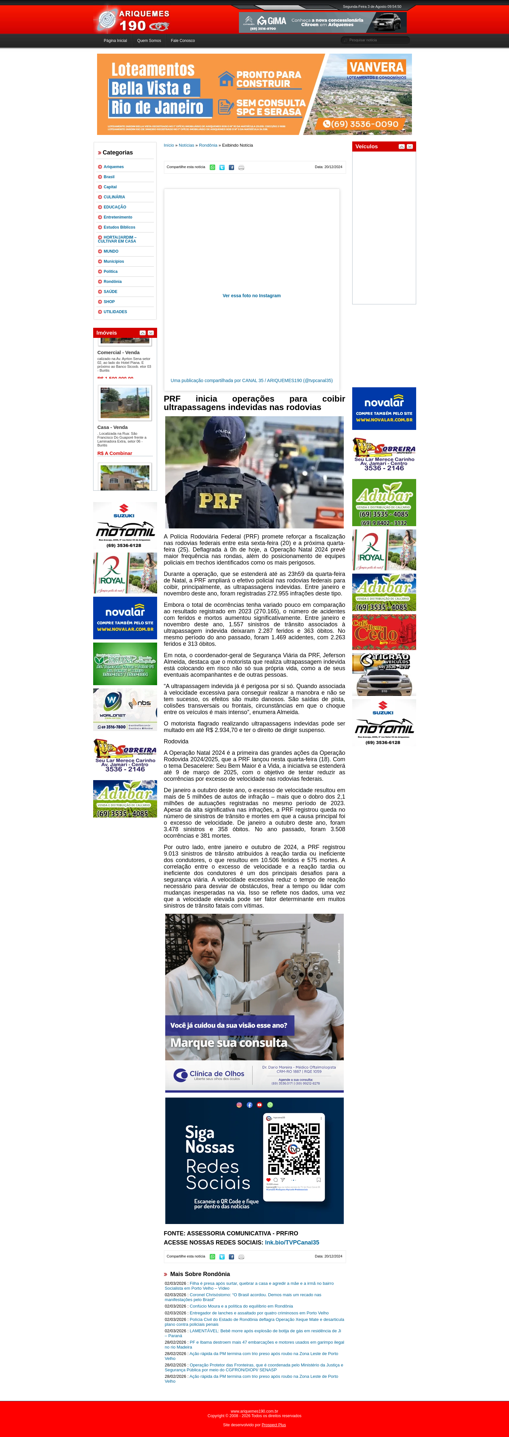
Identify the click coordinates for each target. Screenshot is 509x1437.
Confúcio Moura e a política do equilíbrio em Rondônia (241, 1306)
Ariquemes (114, 167)
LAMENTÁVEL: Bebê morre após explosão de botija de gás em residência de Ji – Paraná (253, 1333)
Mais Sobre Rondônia (200, 1274)
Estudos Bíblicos (119, 227)
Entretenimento (118, 217)
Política (111, 271)
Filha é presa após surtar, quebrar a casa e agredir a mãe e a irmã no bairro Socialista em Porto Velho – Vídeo (249, 1286)
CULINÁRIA (114, 197)
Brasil (109, 177)
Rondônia (113, 281)
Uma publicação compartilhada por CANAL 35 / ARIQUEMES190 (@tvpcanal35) (252, 380)
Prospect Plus (274, 1425)
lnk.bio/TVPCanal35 (292, 1242)
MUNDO (111, 251)
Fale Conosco (183, 40)
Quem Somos (149, 40)
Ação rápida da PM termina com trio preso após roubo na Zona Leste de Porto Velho (251, 1356)
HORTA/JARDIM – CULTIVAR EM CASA (117, 239)
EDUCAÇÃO (115, 207)
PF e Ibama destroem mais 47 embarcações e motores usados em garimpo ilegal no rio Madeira (254, 1345)
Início (169, 145)
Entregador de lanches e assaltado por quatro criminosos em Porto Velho (259, 1313)
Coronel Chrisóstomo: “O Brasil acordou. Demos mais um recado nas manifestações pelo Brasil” (243, 1297)
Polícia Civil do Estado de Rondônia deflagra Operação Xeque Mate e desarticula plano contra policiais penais (254, 1322)
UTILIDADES (115, 312)
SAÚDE (111, 291)
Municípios (114, 261)
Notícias (186, 145)
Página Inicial (115, 40)
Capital (110, 187)
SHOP (109, 301)
